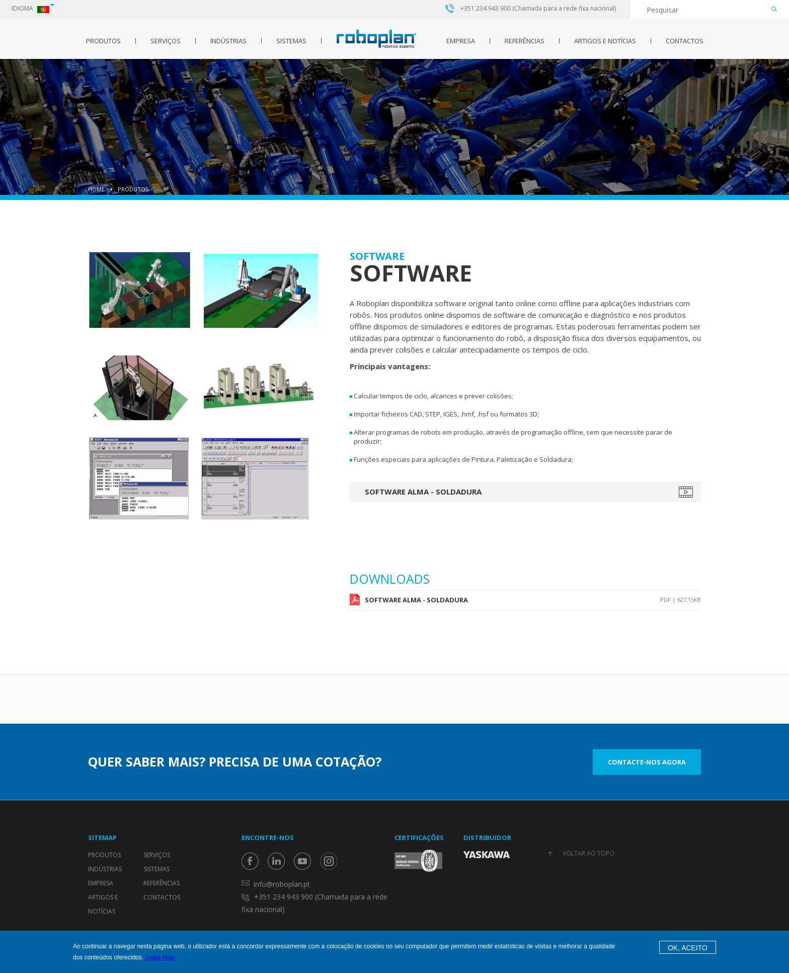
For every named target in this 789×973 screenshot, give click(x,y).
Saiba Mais (160, 957)
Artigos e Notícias (605, 40)
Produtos (103, 40)
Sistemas (291, 40)
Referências (524, 40)
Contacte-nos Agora (647, 761)
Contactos (684, 40)
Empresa (460, 40)
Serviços (165, 40)
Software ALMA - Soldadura (423, 491)
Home (96, 189)
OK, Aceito (687, 948)
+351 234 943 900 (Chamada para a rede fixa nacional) (538, 9)
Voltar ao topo (588, 853)
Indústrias (228, 40)
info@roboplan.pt (282, 884)
